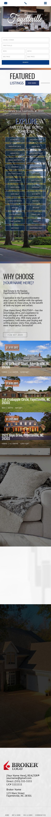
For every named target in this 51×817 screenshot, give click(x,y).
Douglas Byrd (36, 167)
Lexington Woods (15, 201)
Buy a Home (16, 815)
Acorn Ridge (15, 140)
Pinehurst (36, 201)
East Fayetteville (15, 174)
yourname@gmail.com (19, 778)
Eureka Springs (15, 181)
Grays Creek (15, 187)
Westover (15, 228)
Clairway (15, 167)
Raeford (15, 208)
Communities (40, 815)
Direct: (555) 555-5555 (19, 781)
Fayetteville (36, 181)
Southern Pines (15, 215)
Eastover (36, 174)
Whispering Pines (36, 228)
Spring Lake (36, 215)
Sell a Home (27, 815)
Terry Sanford (15, 221)
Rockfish (36, 208)
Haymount (36, 187)
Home (7, 815)
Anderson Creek (36, 140)
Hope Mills (15, 194)
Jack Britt (36, 194)
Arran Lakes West (36, 153)
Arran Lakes (15, 153)
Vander (36, 221)
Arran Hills (36, 147)
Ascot (36, 160)
